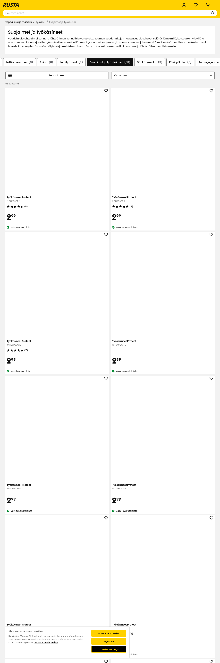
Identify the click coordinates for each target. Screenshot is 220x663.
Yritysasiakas (70, 3)
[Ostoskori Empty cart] (209, 13)
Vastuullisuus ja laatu (43, 3)
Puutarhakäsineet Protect (111, 301)
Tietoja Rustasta (84, 614)
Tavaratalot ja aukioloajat (89, 610)
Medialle (79, 624)
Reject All (108, 641)
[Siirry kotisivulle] (16, 13)
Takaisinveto (48, 617)
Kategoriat (91, 3)
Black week (142, 610)
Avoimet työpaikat (85, 620)
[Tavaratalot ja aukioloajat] (153, 13)
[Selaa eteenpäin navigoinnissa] (212, 82)
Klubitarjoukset (119, 610)
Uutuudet (70, 22)
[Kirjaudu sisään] (179, 13)
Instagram (117, 624)
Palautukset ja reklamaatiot (152, 624)
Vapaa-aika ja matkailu (18, 30)
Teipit (44, 79)
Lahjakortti (47, 620)
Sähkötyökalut (151, 79)
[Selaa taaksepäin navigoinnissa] (8, 82)
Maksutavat (143, 617)
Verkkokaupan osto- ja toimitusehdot (157, 627)
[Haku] (119, 13)
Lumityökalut (70, 79)
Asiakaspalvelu (14, 3)
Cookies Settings (108, 649)
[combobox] (80, 13)
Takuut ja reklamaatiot (54, 624)
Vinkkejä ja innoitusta (42, 22)
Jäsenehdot (118, 617)
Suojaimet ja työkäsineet (110, 79)
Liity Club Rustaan (121, 614)
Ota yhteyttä (48, 610)
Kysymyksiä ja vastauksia (55, 614)
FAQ (113, 620)
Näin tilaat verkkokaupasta (151, 614)
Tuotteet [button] (12, 22)
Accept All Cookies (108, 633)
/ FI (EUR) (203, 3)
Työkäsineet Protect (69, 142)
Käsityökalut (183, 79)
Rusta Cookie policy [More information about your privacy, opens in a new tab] (46, 642)
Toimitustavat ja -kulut (149, 620)
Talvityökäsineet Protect (195, 459)
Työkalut (40, 30)
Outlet (87, 22)
